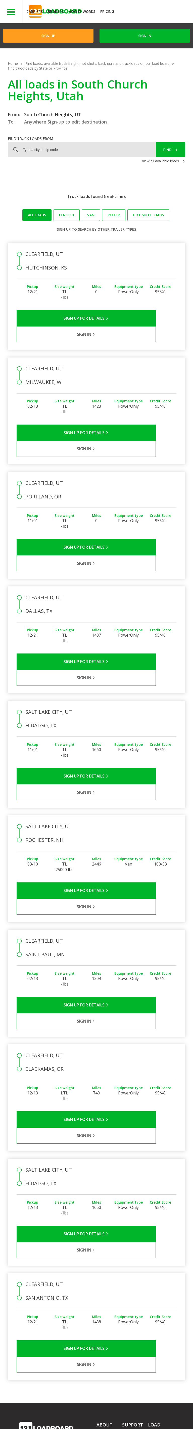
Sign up (64, 229)
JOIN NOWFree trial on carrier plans (154, 12)
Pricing (107, 11)
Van (90, 215)
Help (124, 1413)
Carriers (34, 11)
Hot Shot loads (148, 215)
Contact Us (32, 1418)
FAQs (126, 1276)
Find (167, 150)
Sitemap (57, 1418)
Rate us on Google (101, 1418)
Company (104, 1276)
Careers (143, 1413)
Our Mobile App (160, 1297)
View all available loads (160, 161)
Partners (103, 1283)
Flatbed (66, 215)
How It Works (82, 11)
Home (13, 63)
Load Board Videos (131, 1300)
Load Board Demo (157, 1307)
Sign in (144, 35)
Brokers (56, 11)
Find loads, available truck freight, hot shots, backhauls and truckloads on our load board (97, 63)
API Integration (99, 1413)
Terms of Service (33, 1413)
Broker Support (134, 1291)
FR (75, 1418)
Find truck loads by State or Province (37, 68)
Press (101, 1291)
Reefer (114, 215)
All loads (37, 215)
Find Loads (157, 1282)
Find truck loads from (30, 138)
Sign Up (48, 35)
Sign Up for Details (56, 318)
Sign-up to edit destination (77, 122)
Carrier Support (134, 1283)
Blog (100, 1298)
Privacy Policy (67, 1413)
